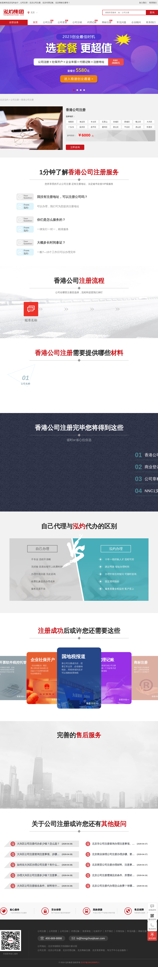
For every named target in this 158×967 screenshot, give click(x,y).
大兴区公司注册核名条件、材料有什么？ (39, 885)
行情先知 (120, 931)
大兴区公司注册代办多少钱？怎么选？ (38, 843)
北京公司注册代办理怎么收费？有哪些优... (114, 885)
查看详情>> (92, 703)
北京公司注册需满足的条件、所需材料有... (114, 875)
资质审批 (86, 931)
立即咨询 (75, 147)
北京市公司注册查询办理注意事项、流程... (114, 843)
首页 (35, 22)
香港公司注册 (27, 100)
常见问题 (121, 22)
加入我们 (143, 3)
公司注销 (77, 22)
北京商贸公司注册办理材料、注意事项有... (114, 864)
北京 (33, 12)
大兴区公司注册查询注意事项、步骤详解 (39, 854)
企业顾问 (136, 22)
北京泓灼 (4, 100)
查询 (152, 12)
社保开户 (97, 931)
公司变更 (62, 22)
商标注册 (106, 22)
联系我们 (153, 3)
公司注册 (47, 22)
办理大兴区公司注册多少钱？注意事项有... (39, 875)
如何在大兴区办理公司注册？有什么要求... (39, 864)
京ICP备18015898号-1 (90, 962)
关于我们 (109, 931)
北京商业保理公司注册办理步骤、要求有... (114, 854)
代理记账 (92, 22)
